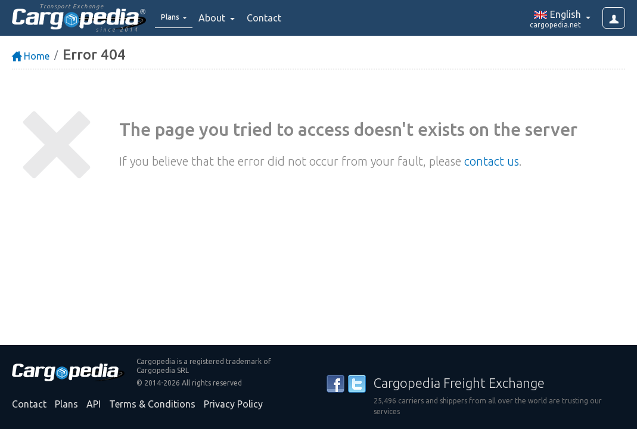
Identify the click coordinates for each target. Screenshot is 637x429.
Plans (66, 404)
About (221, 18)
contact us (491, 161)
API (93, 404)
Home (30, 56)
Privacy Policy (233, 404)
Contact (272, 18)
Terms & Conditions (152, 404)
